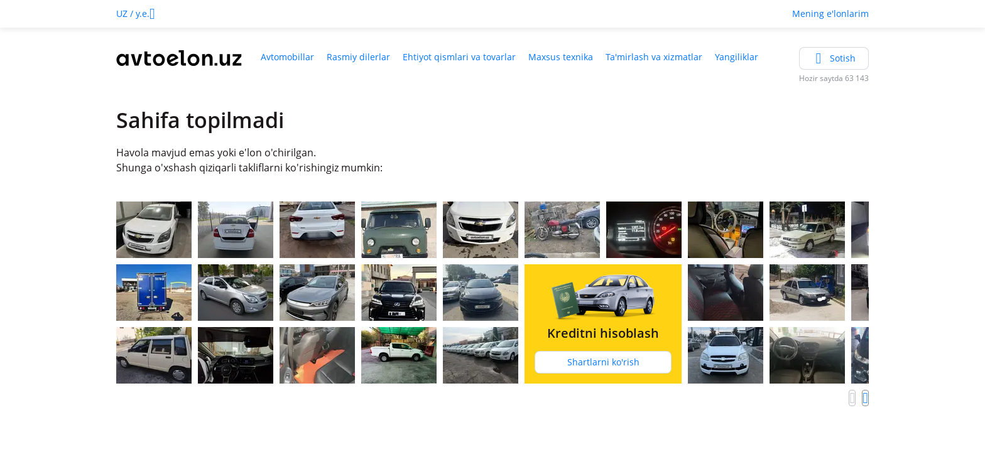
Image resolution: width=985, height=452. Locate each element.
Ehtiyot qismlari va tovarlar (459, 57)
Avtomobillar (287, 57)
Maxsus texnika (560, 57)
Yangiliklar (736, 57)
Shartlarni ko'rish (603, 362)
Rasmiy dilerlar (358, 57)
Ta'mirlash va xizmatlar (654, 57)
